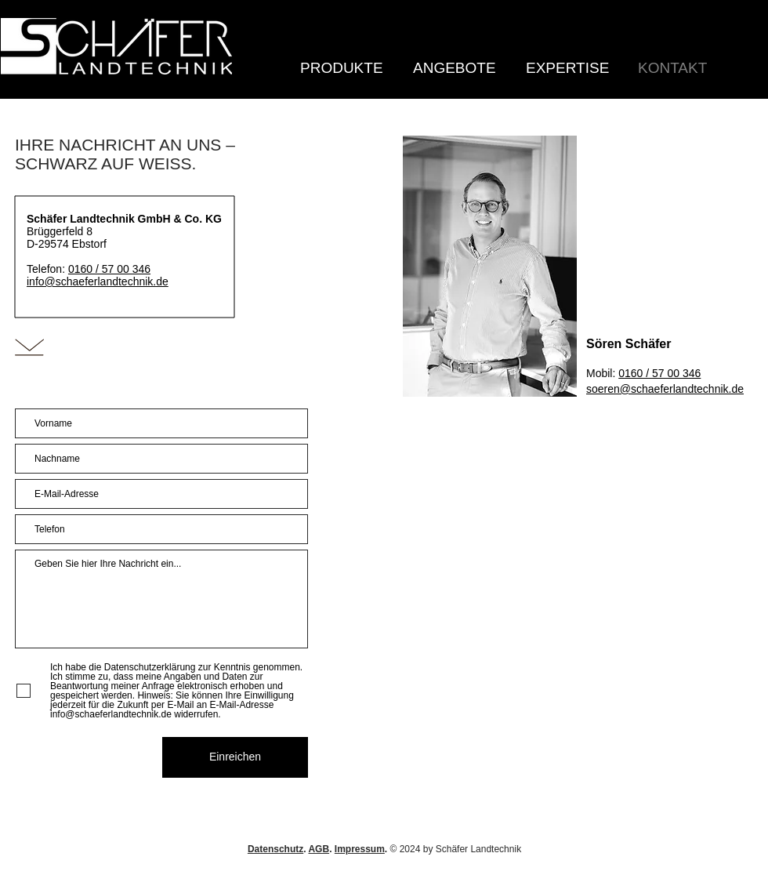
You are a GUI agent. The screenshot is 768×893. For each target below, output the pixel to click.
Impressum (360, 849)
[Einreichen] (235, 757)
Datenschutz (275, 849)
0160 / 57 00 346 (109, 269)
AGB (318, 849)
